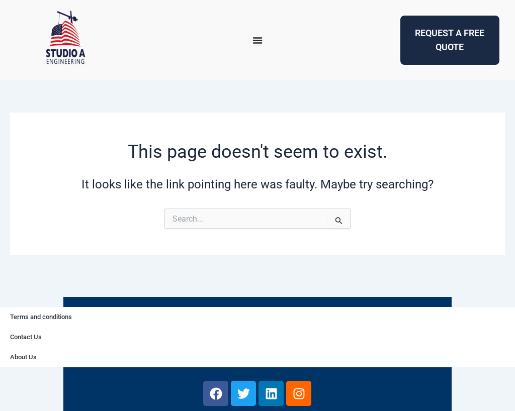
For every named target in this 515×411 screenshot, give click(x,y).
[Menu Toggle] (257, 40)
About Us (23, 357)
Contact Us (26, 337)
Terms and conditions (41, 317)
